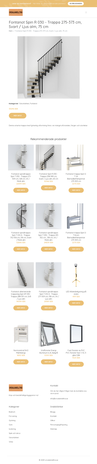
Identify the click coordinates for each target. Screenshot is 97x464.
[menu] (86, 12)
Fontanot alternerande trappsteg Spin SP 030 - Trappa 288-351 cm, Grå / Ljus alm (21, 295)
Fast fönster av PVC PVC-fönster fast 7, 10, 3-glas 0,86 (76, 352)
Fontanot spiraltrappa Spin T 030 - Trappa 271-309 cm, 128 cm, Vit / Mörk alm (21, 177)
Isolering (12, 429)
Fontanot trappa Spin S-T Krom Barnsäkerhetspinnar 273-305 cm (76, 236)
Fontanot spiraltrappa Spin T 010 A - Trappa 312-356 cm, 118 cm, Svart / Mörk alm (20, 236)
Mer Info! (18, 116)
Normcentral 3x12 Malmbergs (21, 351)
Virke (11, 442)
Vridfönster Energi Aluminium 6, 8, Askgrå (48, 351)
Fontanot (33, 103)
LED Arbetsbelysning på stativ (76, 292)
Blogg (52, 412)
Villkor (52, 420)
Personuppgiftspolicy (58, 425)
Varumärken (24, 103)
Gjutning (12, 420)
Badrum (12, 412)
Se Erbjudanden (76, 3)
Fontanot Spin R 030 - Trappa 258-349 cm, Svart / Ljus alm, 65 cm (48, 176)
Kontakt (53, 416)
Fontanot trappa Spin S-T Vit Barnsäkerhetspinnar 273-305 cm (76, 177)
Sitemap (53, 429)
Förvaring (13, 416)
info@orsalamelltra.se (59, 398)
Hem (11, 31)
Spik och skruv (14, 433)
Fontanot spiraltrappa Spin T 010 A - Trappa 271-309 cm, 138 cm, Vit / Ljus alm (48, 295)
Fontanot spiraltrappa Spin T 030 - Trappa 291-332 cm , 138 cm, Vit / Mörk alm (48, 236)
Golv (11, 425)
